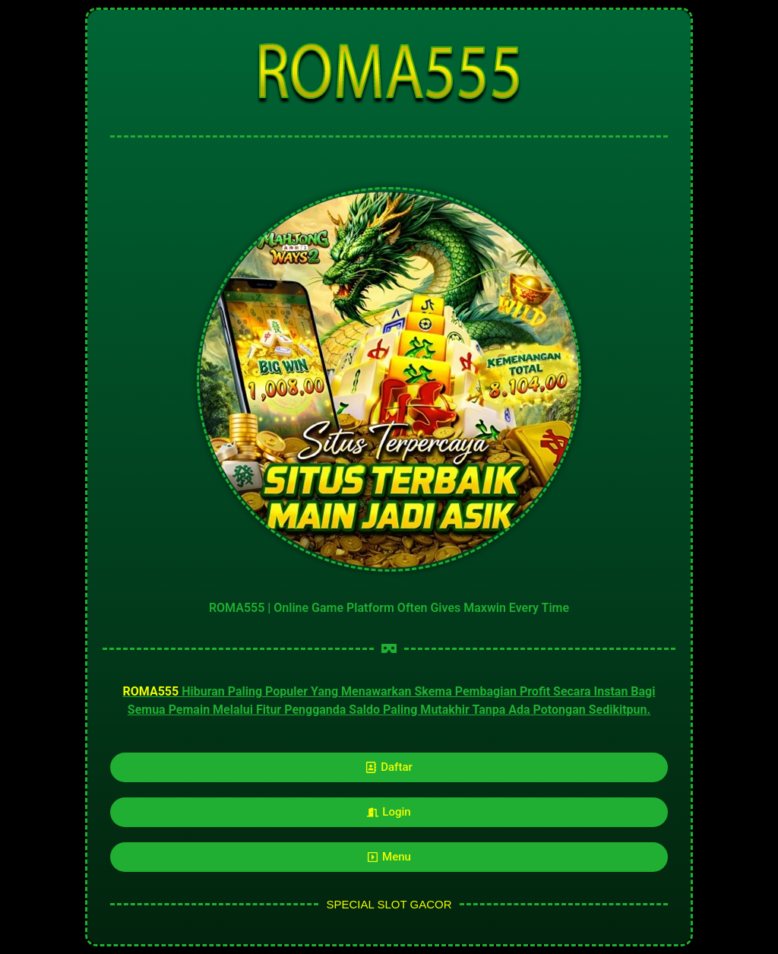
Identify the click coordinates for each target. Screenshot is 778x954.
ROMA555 (150, 691)
